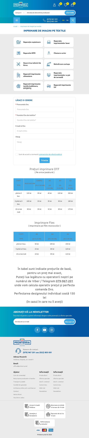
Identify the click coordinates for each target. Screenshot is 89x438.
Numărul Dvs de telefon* (26, 115)
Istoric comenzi (44, 381)
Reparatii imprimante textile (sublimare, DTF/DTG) (27, 86)
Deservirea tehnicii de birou (28, 64)
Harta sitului (17, 394)
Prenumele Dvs (23, 104)
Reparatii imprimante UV (58, 86)
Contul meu (43, 385)
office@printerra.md (20, 366)
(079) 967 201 (52, 19)
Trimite (44, 160)
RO (63, 20)
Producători (43, 375)
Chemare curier (55, 53)
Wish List (42, 388)
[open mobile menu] (16, 20)
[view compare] (59, 5)
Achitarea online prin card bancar (24, 388)
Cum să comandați (19, 375)
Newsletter (43, 391)
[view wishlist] (65, 5)
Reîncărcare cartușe (57, 64)
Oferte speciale (44, 378)
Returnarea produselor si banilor (24, 378)
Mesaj (18, 137)
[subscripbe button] (69, 321)
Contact (16, 391)
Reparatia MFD (25, 53)
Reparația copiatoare (28, 42)
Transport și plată (19, 381)
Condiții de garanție (20, 385)
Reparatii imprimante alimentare (27, 75)
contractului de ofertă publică (50, 154)
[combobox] (20, 13)
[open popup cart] (72, 5)
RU (67, 20)
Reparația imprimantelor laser (57, 42)
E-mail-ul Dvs (20, 126)
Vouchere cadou (18, 397)
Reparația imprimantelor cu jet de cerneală (57, 75)
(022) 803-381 (52, 21)
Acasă (15, 26)
